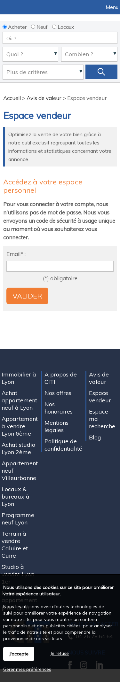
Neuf (39, 27)
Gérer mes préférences (27, 669)
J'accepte (18, 654)
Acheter (15, 27)
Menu (111, 7)
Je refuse (59, 653)
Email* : (16, 254)
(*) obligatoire (60, 278)
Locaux (63, 27)
